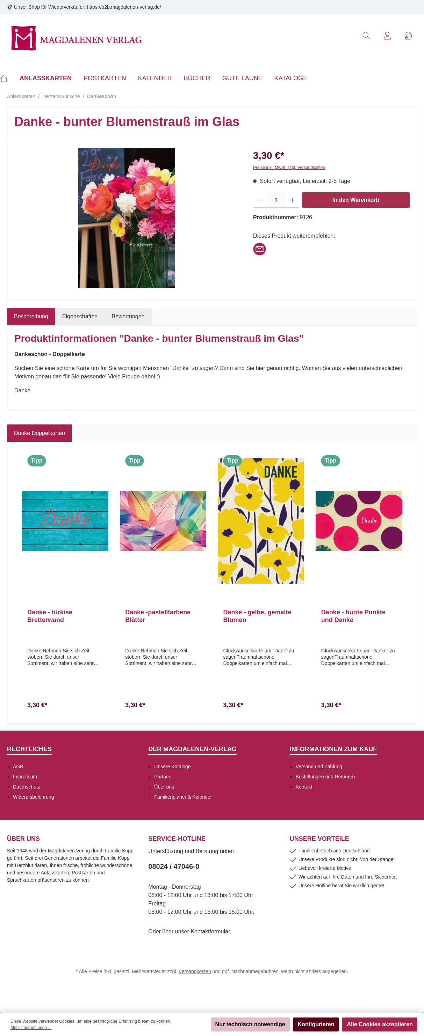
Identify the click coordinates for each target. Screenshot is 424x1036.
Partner (162, 776)
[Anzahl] (276, 200)
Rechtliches (29, 749)
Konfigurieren (316, 1024)
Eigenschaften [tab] (80, 316)
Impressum (25, 776)
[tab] (31, 316)
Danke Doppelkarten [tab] (39, 433)
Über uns (164, 787)
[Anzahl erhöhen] (292, 200)
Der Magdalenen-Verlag (192, 749)
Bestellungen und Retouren (325, 776)
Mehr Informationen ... (30, 1027)
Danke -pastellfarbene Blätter (158, 616)
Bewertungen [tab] (128, 316)
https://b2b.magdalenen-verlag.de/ (124, 7)
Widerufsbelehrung (33, 797)
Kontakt (304, 787)
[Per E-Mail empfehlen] (259, 249)
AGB (18, 766)
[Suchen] (366, 36)
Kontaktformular (210, 931)
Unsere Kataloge (172, 766)
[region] (126, 218)
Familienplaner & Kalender (183, 797)
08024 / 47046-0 (173, 866)
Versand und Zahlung (319, 766)
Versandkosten (195, 971)
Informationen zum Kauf (333, 749)
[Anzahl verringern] (260, 200)
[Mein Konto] (387, 36)
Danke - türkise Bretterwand (49, 616)
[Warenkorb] (408, 36)
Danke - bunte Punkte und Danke (353, 616)
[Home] (7, 78)
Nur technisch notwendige (250, 1024)
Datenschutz (26, 787)
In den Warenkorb (356, 200)
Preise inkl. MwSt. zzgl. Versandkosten (289, 167)
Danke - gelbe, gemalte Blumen (257, 616)
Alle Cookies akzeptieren (380, 1024)
